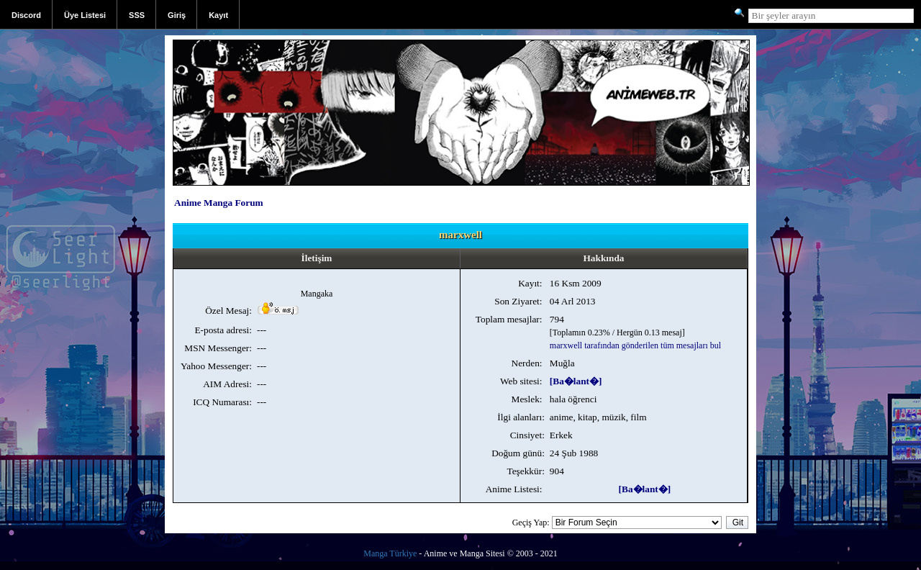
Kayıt (218, 15)
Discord (26, 15)
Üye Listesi (85, 15)
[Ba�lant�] (576, 381)
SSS (137, 15)
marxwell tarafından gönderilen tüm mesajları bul (635, 345)
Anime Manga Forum (218, 202)
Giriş (177, 15)
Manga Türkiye (390, 553)
